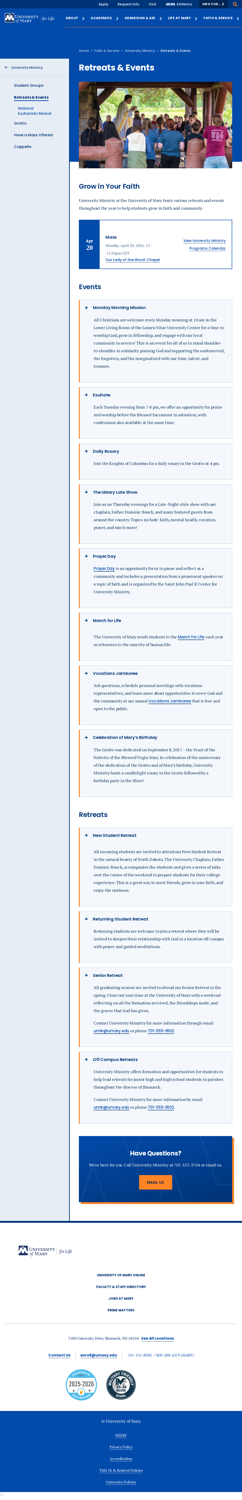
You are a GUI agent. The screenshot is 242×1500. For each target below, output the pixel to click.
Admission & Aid (143, 18)
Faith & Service (221, 18)
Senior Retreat (108, 975)
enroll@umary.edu (98, 1355)
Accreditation (121, 1458)
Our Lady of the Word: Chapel (132, 260)
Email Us (155, 1182)
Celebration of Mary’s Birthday (125, 737)
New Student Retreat (115, 835)
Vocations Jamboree (115, 673)
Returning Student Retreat (120, 919)
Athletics (184, 4)
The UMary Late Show (115, 492)
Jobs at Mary (121, 1298)
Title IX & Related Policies (121, 1470)
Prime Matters (121, 1310)
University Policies (121, 1482)
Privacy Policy (120, 1447)
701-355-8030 (139, 1355)
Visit (152, 4)
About (75, 18)
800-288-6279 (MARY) (175, 1355)
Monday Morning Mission (119, 307)
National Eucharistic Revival (34, 111)
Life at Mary (183, 18)
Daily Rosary (106, 451)
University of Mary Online (121, 1275)
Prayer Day (104, 556)
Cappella (22, 146)
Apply (103, 4)
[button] (213, 4)
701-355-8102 (161, 1031)
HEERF (120, 1435)
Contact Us (59, 1355)
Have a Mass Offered (33, 135)
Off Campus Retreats (115, 1059)
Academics (105, 18)
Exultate (101, 395)
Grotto (20, 123)
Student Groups (28, 85)
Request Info (128, 4)
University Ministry (140, 50)
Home (84, 50)
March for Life (107, 620)
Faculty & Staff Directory (121, 1286)
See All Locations (157, 1338)
